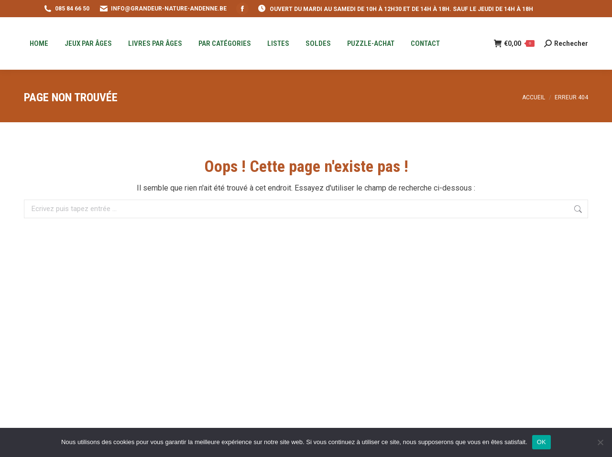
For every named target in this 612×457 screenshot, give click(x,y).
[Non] (600, 442)
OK (541, 442)
